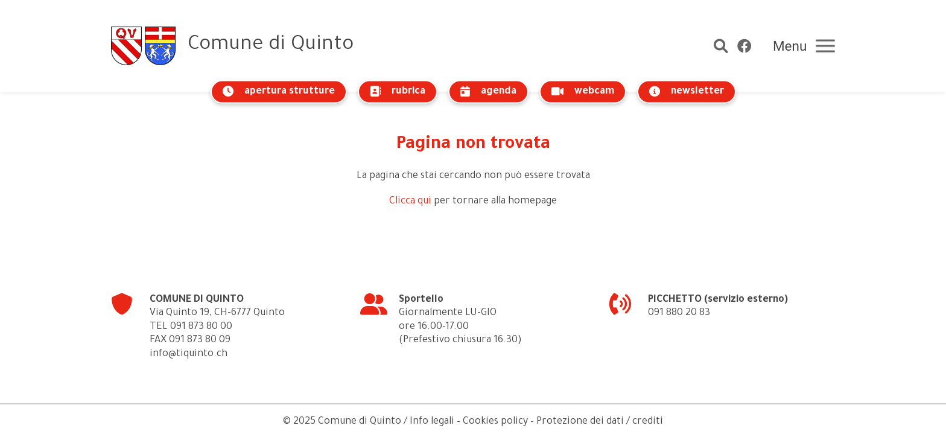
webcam (582, 91)
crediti (647, 421)
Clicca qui (410, 201)
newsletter (686, 91)
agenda (488, 91)
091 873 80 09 (199, 340)
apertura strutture (279, 91)
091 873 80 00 (201, 327)
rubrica (397, 91)
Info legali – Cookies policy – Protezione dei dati (517, 421)
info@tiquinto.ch (188, 354)
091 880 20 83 (679, 313)
